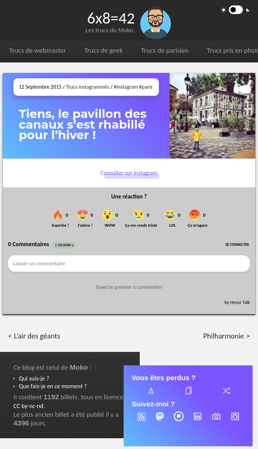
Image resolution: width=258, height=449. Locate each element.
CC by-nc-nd (28, 406)
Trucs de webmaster (37, 50)
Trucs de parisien (165, 50)
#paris (146, 87)
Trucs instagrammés (88, 87)
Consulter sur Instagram (129, 173)
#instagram (126, 87)
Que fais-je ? (53, 386)
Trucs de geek (103, 50)
